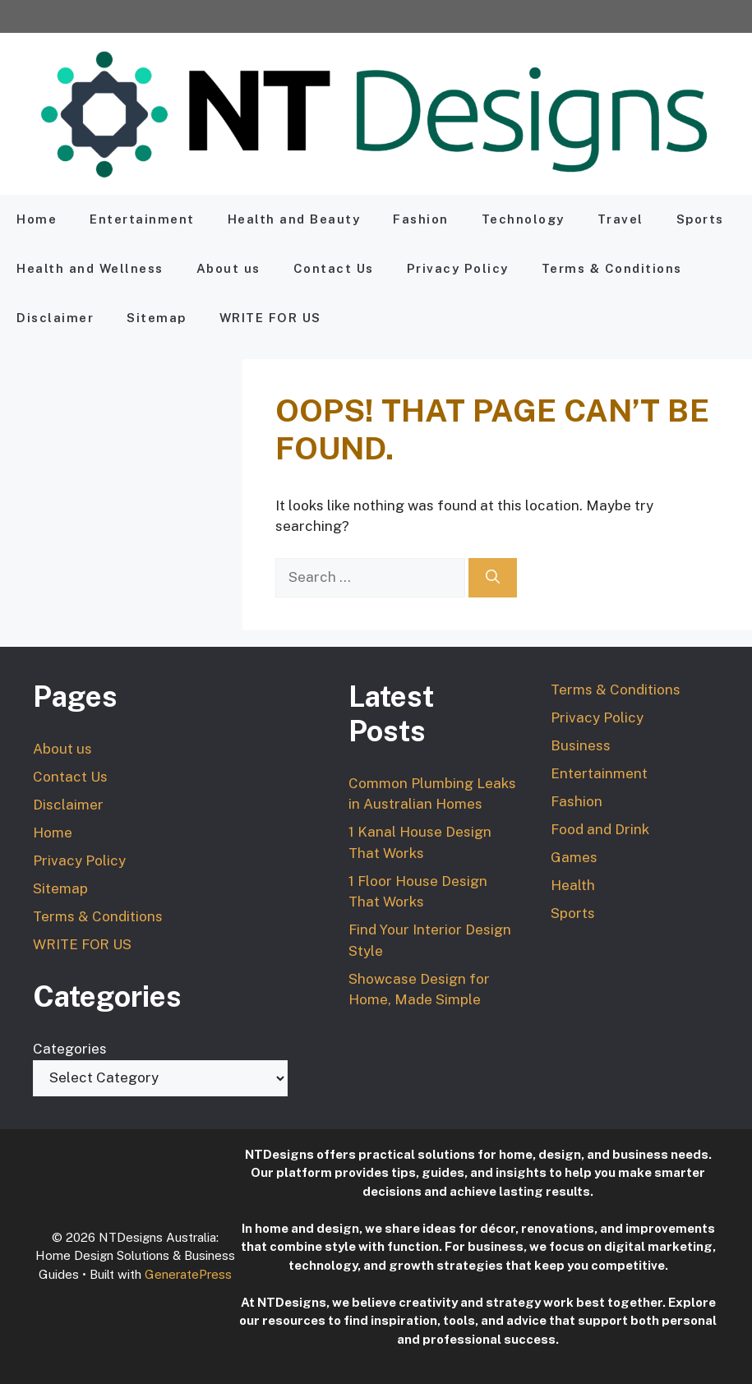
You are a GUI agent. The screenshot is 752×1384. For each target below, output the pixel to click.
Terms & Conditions (612, 268)
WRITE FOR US (270, 318)
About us (228, 268)
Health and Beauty (294, 219)
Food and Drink (600, 829)
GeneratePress (188, 1274)
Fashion (421, 219)
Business (581, 745)
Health (573, 885)
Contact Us (333, 268)
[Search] (492, 577)
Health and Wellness (90, 268)
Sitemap (157, 318)
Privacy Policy (458, 268)
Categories (70, 1048)
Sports (700, 219)
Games (574, 857)
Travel (620, 219)
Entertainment (142, 219)
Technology (523, 219)
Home (36, 219)
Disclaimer (55, 318)
